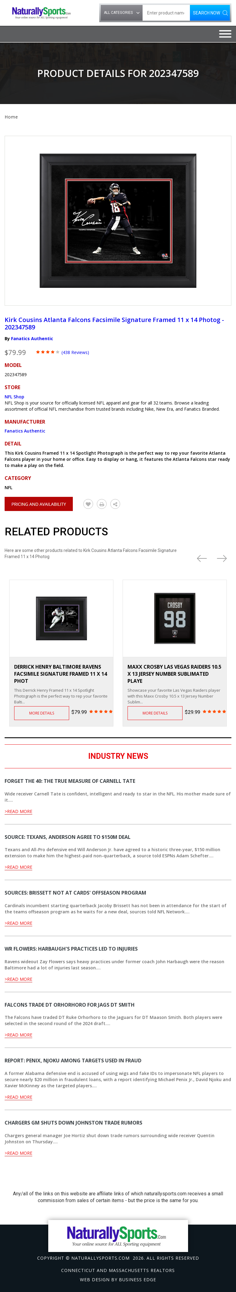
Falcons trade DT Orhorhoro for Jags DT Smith (70, 1004)
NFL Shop (14, 397)
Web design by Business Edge (118, 1279)
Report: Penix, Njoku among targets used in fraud (73, 1060)
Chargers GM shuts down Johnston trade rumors (73, 1122)
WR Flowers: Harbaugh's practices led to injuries (71, 948)
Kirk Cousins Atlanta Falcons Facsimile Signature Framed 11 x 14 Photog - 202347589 (114, 323)
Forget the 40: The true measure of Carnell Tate (70, 781)
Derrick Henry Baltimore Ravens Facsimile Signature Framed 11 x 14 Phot (60, 673)
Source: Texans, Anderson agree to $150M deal (68, 837)
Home (11, 117)
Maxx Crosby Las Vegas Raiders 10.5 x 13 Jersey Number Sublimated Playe (174, 673)
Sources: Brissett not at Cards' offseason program (75, 892)
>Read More (18, 811)
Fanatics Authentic (32, 338)
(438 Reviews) (75, 352)
